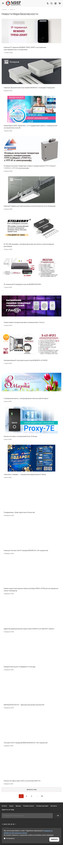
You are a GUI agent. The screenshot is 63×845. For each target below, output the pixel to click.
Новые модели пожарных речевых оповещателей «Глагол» (24, 322)
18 (42, 796)
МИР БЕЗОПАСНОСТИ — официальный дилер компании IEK (24, 705)
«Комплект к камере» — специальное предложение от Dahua (25, 474)
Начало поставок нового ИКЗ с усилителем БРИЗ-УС (22, 781)
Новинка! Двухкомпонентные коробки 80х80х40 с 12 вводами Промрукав (29, 88)
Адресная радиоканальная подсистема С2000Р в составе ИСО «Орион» (29, 629)
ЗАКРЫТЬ (54, 839)
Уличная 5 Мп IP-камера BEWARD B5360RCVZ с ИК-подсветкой (25, 743)
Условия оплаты (28, 806)
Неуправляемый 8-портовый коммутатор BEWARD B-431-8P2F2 (25, 360)
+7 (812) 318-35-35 (8, 824)
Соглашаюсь (9, 838)
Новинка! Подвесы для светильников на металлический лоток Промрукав (29, 206)
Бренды (18, 806)
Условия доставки (42, 806)
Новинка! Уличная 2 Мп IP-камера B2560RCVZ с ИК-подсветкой (26, 550)
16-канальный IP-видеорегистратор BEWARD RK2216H (22, 284)
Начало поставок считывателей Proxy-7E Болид (20, 436)
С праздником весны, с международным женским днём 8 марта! (26, 398)
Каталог (4, 806)
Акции (11, 806)
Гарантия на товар (8, 810)
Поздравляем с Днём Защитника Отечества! (19, 512)
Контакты (54, 806)
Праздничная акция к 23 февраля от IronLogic (19, 667)
